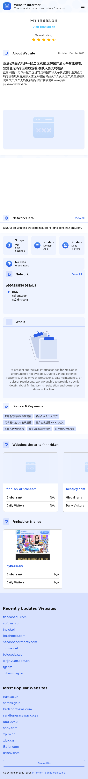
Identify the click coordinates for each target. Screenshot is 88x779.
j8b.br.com (11, 747)
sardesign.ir (11, 703)
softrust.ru (10, 623)
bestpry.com (75, 489)
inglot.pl (9, 629)
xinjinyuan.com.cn (16, 661)
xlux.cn (8, 740)
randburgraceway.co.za (20, 715)
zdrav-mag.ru (13, 673)
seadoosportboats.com (20, 642)
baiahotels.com (14, 636)
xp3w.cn (9, 734)
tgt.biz (7, 667)
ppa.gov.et (10, 722)
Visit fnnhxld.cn (44, 27)
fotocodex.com (14, 654)
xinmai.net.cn (12, 648)
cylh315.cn (14, 566)
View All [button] (79, 218)
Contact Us (44, 763)
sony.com (10, 728)
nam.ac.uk (10, 697)
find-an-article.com (21, 489)
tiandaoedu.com (14, 617)
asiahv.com (11, 753)
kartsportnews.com (17, 709)
